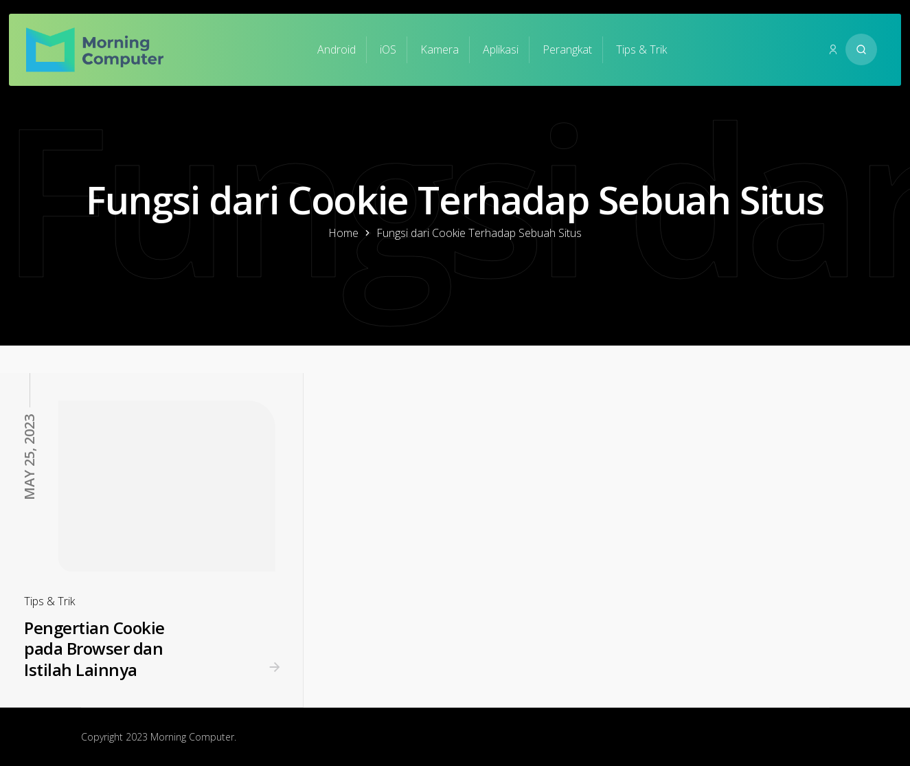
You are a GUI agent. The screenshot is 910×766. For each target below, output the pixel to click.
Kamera (439, 49)
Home (343, 232)
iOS (388, 49)
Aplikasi (501, 49)
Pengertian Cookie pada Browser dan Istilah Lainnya (94, 648)
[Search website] (861, 49)
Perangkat (567, 49)
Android (336, 49)
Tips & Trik (641, 49)
